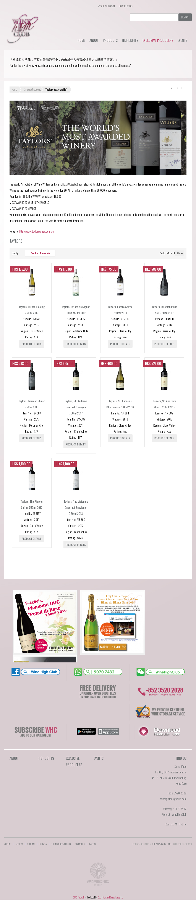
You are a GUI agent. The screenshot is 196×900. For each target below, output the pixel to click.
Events (182, 40)
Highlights (130, 40)
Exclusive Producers (158, 40)
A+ (172, 88)
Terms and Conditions (61, 844)
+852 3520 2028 (176, 793)
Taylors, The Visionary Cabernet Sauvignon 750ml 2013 (76, 507)
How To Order (126, 6)
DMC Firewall (78, 897)
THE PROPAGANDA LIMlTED (162, 844)
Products (110, 40)
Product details (32, 344)
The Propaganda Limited (98, 875)
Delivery (43, 844)
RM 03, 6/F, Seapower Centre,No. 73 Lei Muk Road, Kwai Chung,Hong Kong (168, 778)
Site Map (31, 844)
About (94, 40)
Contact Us (79, 844)
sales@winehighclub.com (173, 799)
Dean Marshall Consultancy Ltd (110, 897)
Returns (19, 844)
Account (7, 844)
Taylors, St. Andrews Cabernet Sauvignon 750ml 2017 (75, 407)
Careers (92, 844)
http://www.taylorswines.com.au (36, 231)
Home (81, 40)
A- (182, 88)
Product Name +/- (40, 253)
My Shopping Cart (106, 6)
